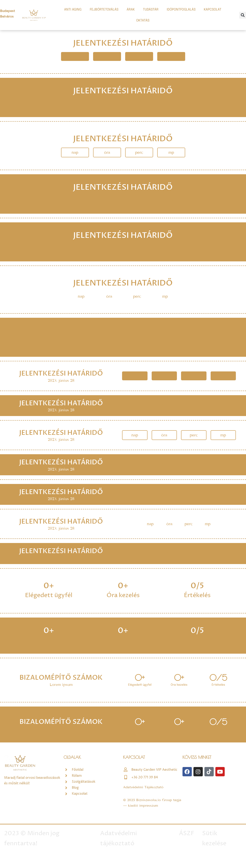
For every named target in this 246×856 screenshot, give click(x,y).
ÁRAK (131, 9)
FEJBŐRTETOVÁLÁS (104, 9)
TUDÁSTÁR (150, 9)
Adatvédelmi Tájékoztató (143, 787)
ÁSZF (186, 833)
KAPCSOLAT (212, 9)
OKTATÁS (142, 20)
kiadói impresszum (143, 805)
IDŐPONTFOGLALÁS (181, 9)
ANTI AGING (73, 9)
